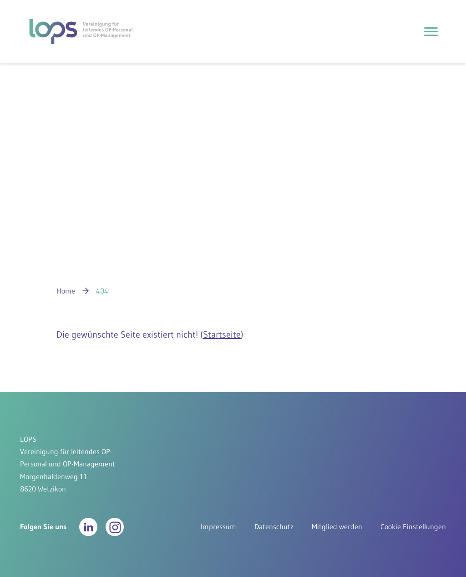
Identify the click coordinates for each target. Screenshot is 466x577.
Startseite (222, 334)
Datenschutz (274, 526)
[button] (88, 527)
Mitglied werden (337, 526)
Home (65, 290)
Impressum (218, 526)
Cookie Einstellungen (413, 526)
